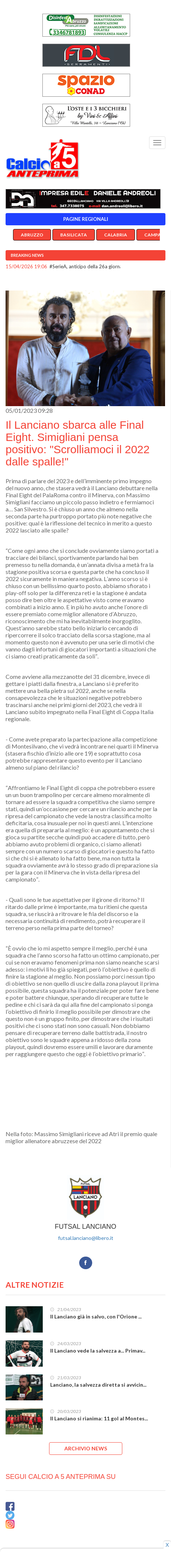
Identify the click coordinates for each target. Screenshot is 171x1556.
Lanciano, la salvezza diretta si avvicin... (98, 1384)
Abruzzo (32, 235)
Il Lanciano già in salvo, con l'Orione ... (96, 1316)
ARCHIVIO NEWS (85, 1448)
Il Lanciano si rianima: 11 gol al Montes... (99, 1418)
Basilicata (73, 235)
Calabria (115, 235)
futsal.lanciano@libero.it (85, 1238)
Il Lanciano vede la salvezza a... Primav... (97, 1350)
